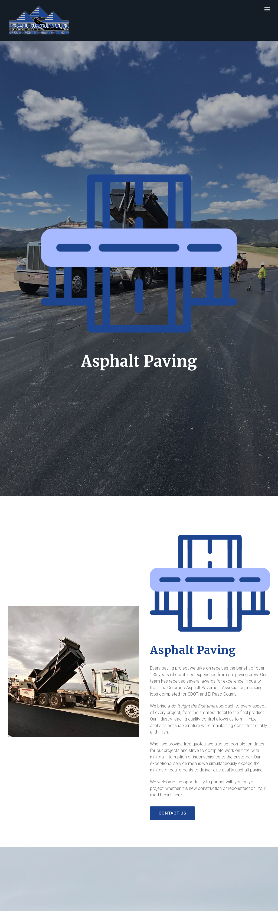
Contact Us (172, 813)
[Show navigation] (266, 9)
